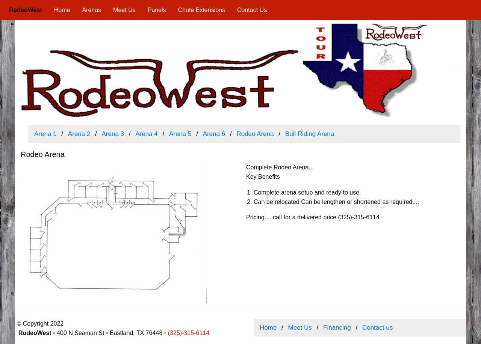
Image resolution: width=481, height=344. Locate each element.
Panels (157, 10)
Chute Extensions (201, 10)
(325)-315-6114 (188, 333)
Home (62, 10)
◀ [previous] (26, 72)
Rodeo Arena (255, 133)
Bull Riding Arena (309, 133)
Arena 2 (79, 133)
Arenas (91, 10)
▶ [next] (460, 72)
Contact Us (252, 10)
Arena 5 (180, 133)
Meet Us (124, 10)
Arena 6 (214, 133)
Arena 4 (146, 133)
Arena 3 (112, 133)
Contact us (377, 327)
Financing (337, 327)
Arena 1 (45, 133)
